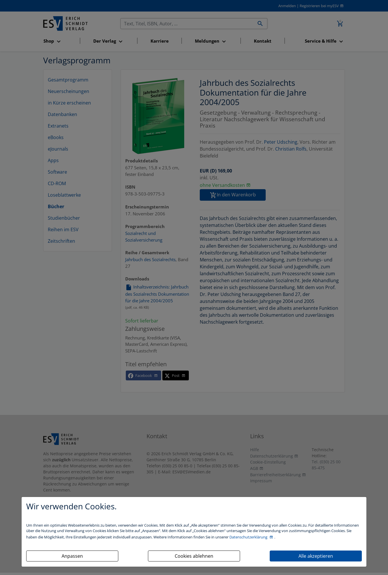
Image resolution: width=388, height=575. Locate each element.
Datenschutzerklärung (248, 537)
